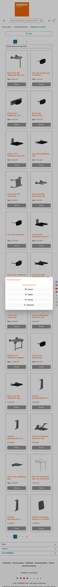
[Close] (50, 279)
